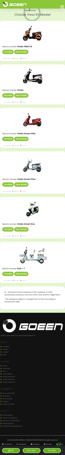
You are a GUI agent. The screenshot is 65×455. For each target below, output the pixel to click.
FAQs (4, 355)
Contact (6, 352)
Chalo (20, 90)
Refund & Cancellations (11, 421)
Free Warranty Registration (12, 426)
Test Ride (52, 450)
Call (10, 450)
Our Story (6, 346)
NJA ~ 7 (21, 268)
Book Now (6, 396)
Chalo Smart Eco (26, 224)
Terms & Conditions (10, 418)
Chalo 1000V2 (7, 374)
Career (5, 349)
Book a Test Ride (9, 393)
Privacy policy (8, 415)
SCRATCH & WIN (8, 404)
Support (6, 401)
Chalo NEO (6, 368)
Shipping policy (8, 423)
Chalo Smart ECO (9, 382)
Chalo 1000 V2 (24, 46)
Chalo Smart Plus (26, 179)
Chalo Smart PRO (26, 133)
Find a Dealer (7, 399)
